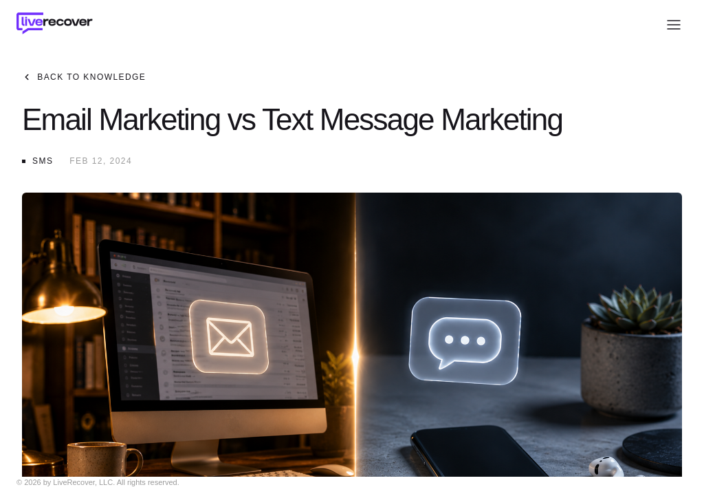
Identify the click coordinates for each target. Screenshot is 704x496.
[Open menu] (674, 25)
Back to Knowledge (84, 77)
